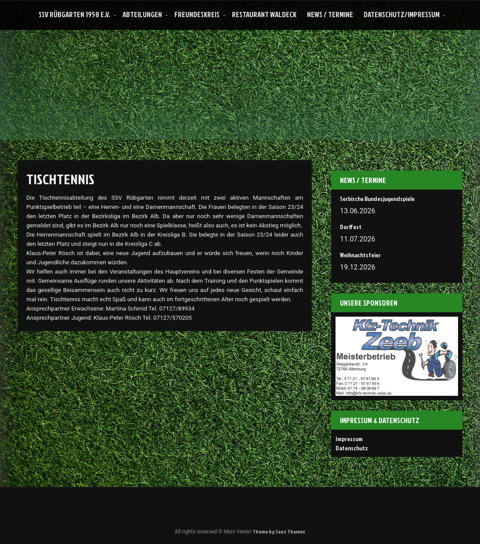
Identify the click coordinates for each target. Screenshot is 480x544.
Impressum (349, 438)
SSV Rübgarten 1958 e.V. (74, 14)
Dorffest (350, 227)
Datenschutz (352, 448)
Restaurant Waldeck (264, 14)
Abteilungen (142, 14)
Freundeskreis (197, 14)
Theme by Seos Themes (279, 531)
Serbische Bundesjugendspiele (377, 198)
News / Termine (330, 14)
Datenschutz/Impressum (402, 14)
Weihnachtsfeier (360, 255)
